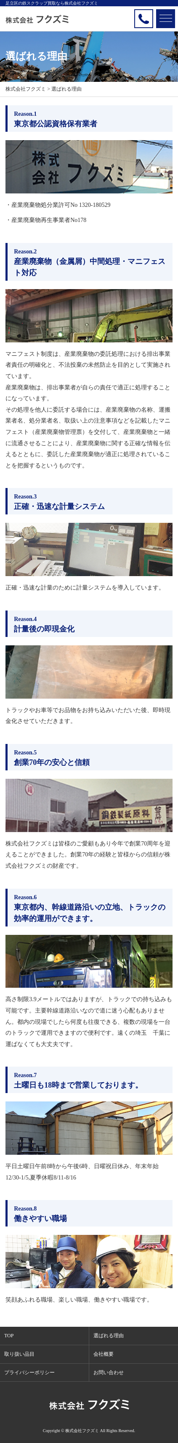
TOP (8, 1336)
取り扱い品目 (19, 1354)
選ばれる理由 (108, 1336)
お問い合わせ (108, 1372)
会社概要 (103, 1354)
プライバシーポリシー (29, 1372)
